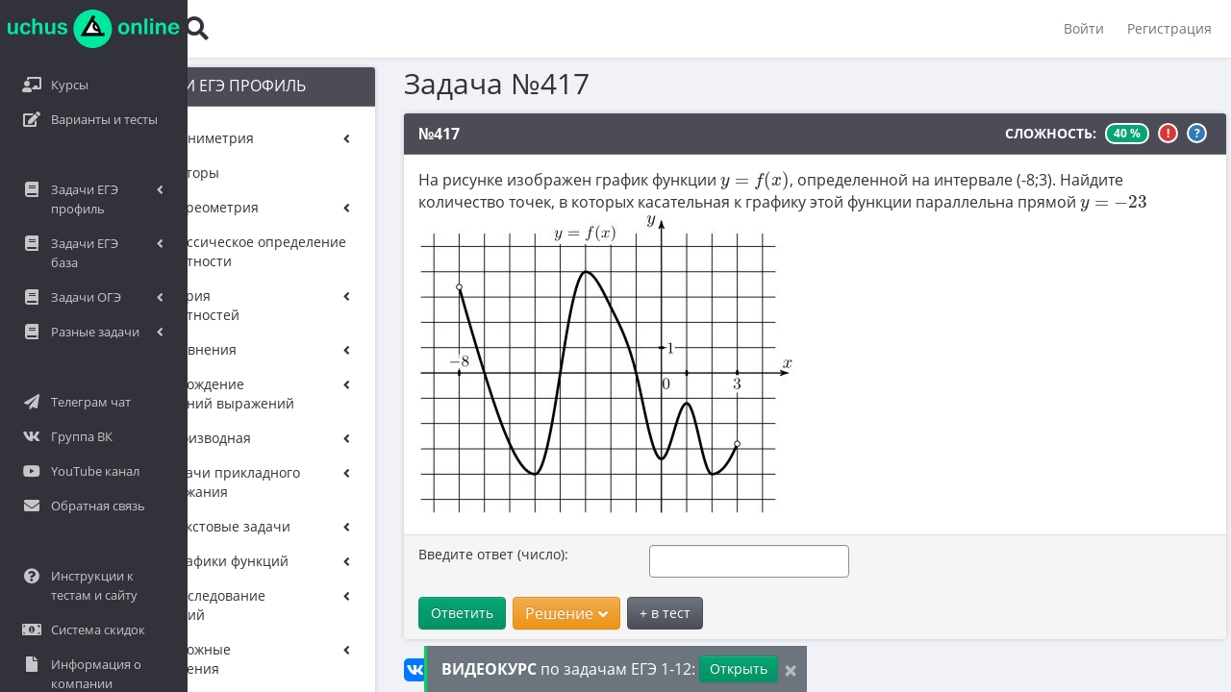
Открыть (738, 668)
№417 (402, 133)
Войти (1084, 28)
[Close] (790, 669)
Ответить (425, 613)
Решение (530, 613)
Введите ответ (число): (457, 554)
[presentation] (718, 180)
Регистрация (1169, 28)
